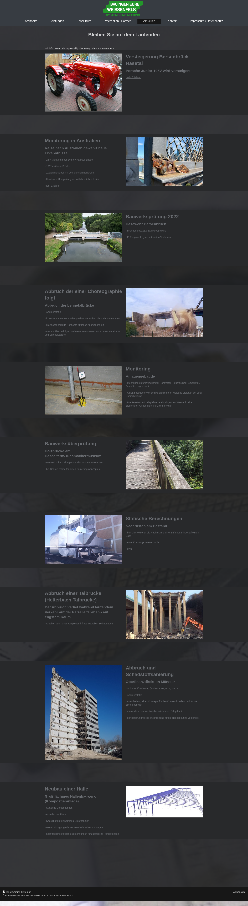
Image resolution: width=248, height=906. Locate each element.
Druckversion (12, 892)
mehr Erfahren (133, 77)
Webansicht (239, 892)
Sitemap (26, 892)
